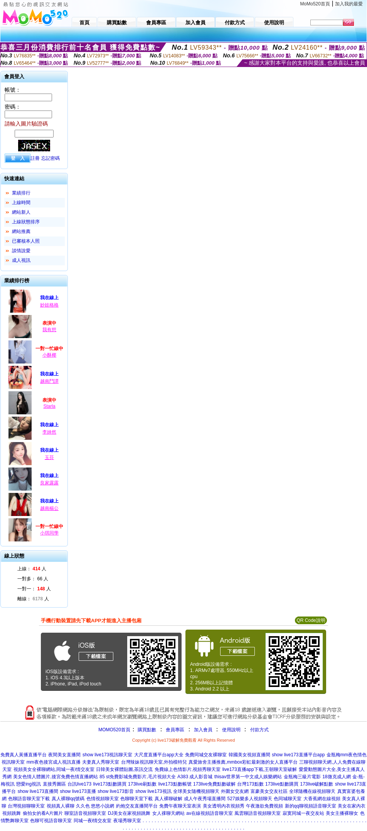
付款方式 (259, 729)
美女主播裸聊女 (342, 813)
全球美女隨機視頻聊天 (196, 791)
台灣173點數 (250, 784)
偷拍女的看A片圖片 (43, 813)
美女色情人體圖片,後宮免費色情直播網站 (55, 776)
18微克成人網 (336, 776)
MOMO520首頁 (114, 729)
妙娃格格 (49, 305)
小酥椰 (49, 355)
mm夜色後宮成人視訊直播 (54, 762)
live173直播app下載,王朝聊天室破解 (259, 769)
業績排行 (21, 193)
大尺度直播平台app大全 (159, 754)
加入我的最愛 (349, 4)
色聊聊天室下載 (136, 798)
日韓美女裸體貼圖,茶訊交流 (124, 769)
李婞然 (49, 432)
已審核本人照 (26, 241)
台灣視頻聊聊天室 (26, 806)
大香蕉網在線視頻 (321, 798)
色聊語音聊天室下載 (29, 798)
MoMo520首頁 (315, 4)
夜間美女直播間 (64, 754)
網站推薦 (21, 231)
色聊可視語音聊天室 (51, 820)
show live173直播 (78, 791)
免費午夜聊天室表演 (180, 806)
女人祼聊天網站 (168, 813)
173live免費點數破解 (214, 784)
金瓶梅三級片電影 (302, 776)
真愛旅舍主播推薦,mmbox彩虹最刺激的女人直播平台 (243, 762)
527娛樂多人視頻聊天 (249, 798)
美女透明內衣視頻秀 (223, 806)
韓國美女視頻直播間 (249, 754)
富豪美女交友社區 (269, 791)
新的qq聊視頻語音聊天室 (310, 806)
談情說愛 (21, 250)
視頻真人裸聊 (60, 806)
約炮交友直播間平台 (137, 806)
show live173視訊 (153, 791)
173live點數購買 (281, 784)
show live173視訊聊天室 (107, 754)
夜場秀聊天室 (127, 820)
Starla (49, 406)
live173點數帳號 (175, 784)
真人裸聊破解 (168, 798)
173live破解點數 (316, 784)
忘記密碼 (50, 158)
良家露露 (49, 483)
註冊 (35, 158)
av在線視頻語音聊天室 (209, 813)
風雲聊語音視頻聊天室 (257, 813)
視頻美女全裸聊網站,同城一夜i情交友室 (53, 769)
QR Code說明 (310, 620)
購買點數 (146, 729)
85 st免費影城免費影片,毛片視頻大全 (137, 776)
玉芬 (49, 457)
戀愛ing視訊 (28, 784)
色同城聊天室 (287, 798)
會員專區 (175, 729)
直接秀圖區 (54, 784)
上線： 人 (31, 568)
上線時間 (21, 202)
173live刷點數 (142, 784)
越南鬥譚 (49, 381)
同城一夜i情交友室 (93, 820)
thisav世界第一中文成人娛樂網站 (248, 776)
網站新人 (21, 212)
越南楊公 (49, 508)
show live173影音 (115, 791)
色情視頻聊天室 (102, 798)
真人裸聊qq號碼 (68, 798)
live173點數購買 (109, 784)
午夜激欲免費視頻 (264, 806)
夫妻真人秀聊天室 (100, 762)
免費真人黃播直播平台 (23, 754)
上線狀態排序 (26, 222)
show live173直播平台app (298, 754)
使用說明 (231, 729)
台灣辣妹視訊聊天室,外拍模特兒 (154, 762)
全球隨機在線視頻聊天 (312, 791)
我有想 (49, 329)
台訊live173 (79, 784)
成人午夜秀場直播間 (205, 798)
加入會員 (203, 729)
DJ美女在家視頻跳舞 (129, 813)
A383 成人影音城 (194, 776)
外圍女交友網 (235, 791)
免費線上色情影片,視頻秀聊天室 (188, 769)
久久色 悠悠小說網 (95, 806)
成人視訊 (21, 260)
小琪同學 (49, 533)
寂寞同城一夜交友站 (303, 813)
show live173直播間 (38, 791)
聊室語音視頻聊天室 (85, 813)
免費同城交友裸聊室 (206, 754)
